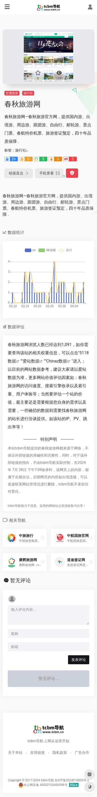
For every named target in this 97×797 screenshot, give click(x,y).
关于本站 (15, 752)
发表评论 (78, 660)
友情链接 (37, 752)
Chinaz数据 (56, 361)
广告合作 (82, 752)
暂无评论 (20, 580)
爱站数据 (31, 361)
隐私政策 (60, 752)
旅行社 (28, 93)
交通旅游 (12, 93)
